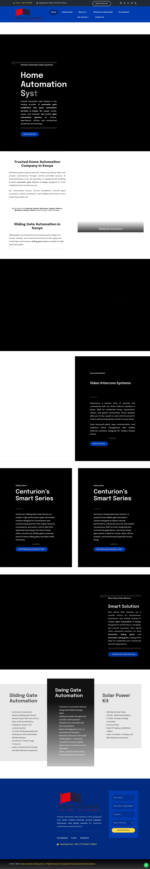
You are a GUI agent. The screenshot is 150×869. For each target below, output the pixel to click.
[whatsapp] (128, 3)
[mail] (132, 3)
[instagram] (121, 3)
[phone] (135, 3)
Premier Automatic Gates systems (31, 864)
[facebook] (124, 3)
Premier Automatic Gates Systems (83, 864)
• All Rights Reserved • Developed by (57, 864)
